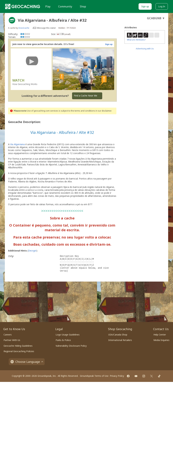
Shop (83, 6)
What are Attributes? (136, 39)
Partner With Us (12, 340)
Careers (8, 334)
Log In (161, 6)
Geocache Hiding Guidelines (18, 345)
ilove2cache (23, 28)
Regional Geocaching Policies (19, 351)
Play (47, 6)
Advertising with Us (145, 48)
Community (65, 6)
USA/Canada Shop (117, 334)
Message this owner (46, 28)
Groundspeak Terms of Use (94, 375)
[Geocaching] (22, 6)
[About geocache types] (12, 20)
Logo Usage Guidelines (68, 334)
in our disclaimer (103, 110)
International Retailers (120, 340)
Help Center (159, 334)
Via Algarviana (17, 144)
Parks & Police (63, 340)
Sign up (145, 6)
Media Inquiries (161, 340)
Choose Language (26, 362)
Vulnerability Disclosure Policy (71, 345)
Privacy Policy (117, 375)
